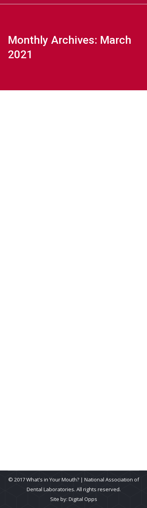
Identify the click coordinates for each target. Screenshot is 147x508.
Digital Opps (83, 499)
